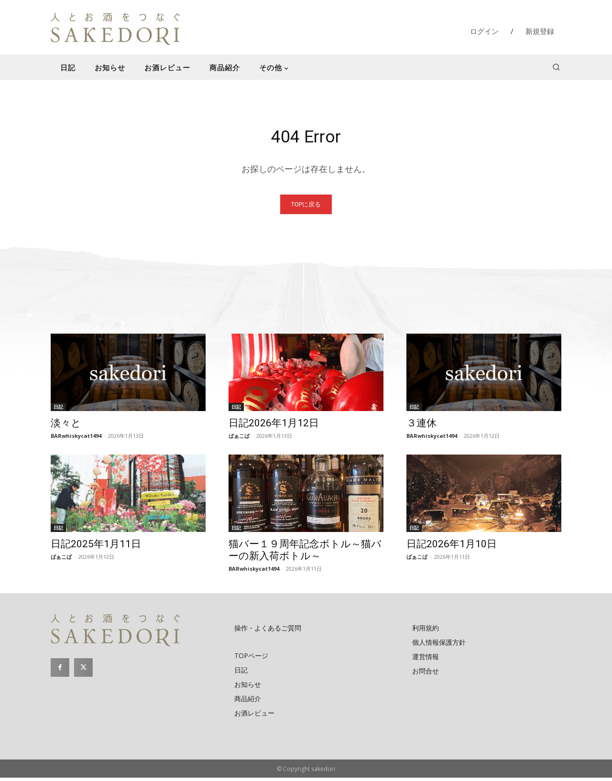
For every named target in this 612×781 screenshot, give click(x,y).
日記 (58, 410)
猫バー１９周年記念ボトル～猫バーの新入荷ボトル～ (305, 553)
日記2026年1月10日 (451, 547)
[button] (556, 67)
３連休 (421, 426)
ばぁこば (239, 439)
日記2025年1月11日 (96, 547)
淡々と (66, 426)
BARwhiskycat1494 (76, 439)
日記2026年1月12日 (274, 426)
